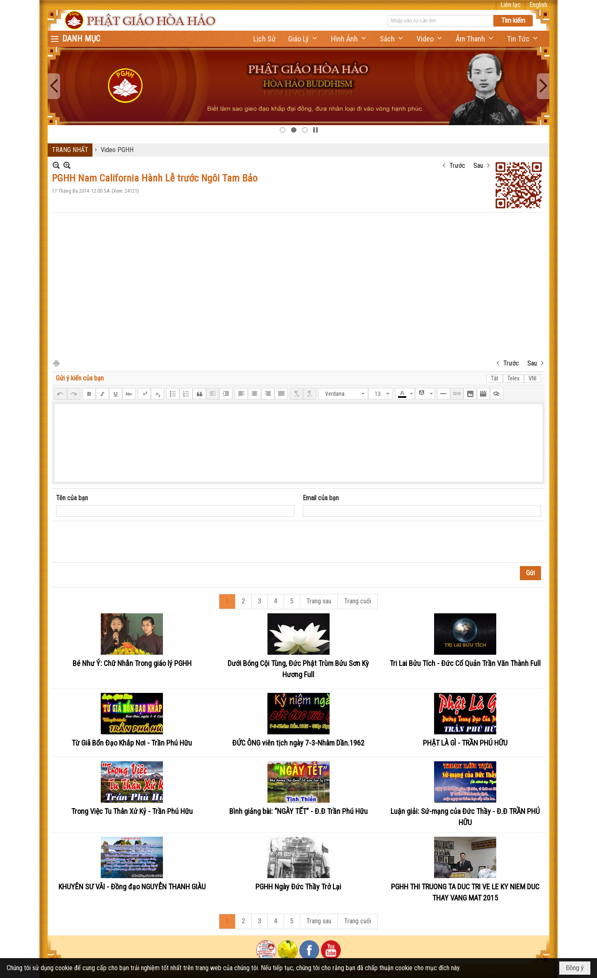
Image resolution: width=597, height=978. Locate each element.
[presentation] (119, 542)
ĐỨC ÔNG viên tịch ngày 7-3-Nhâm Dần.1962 (298, 742)
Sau (478, 165)
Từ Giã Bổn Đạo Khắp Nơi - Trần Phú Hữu (132, 742)
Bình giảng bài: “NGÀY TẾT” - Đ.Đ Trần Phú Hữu (298, 811)
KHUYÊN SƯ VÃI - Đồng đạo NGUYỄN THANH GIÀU (132, 886)
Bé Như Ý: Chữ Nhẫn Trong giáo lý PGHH (132, 663)
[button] (303, 39)
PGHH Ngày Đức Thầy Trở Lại (298, 886)
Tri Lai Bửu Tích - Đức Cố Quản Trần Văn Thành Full (465, 663)
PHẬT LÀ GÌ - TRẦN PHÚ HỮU (465, 742)
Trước (457, 165)
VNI (532, 378)
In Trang (56, 362)
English (538, 5)
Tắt (494, 378)
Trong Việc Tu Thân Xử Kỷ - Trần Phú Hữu (132, 811)
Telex (513, 378)
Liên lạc (510, 5)
